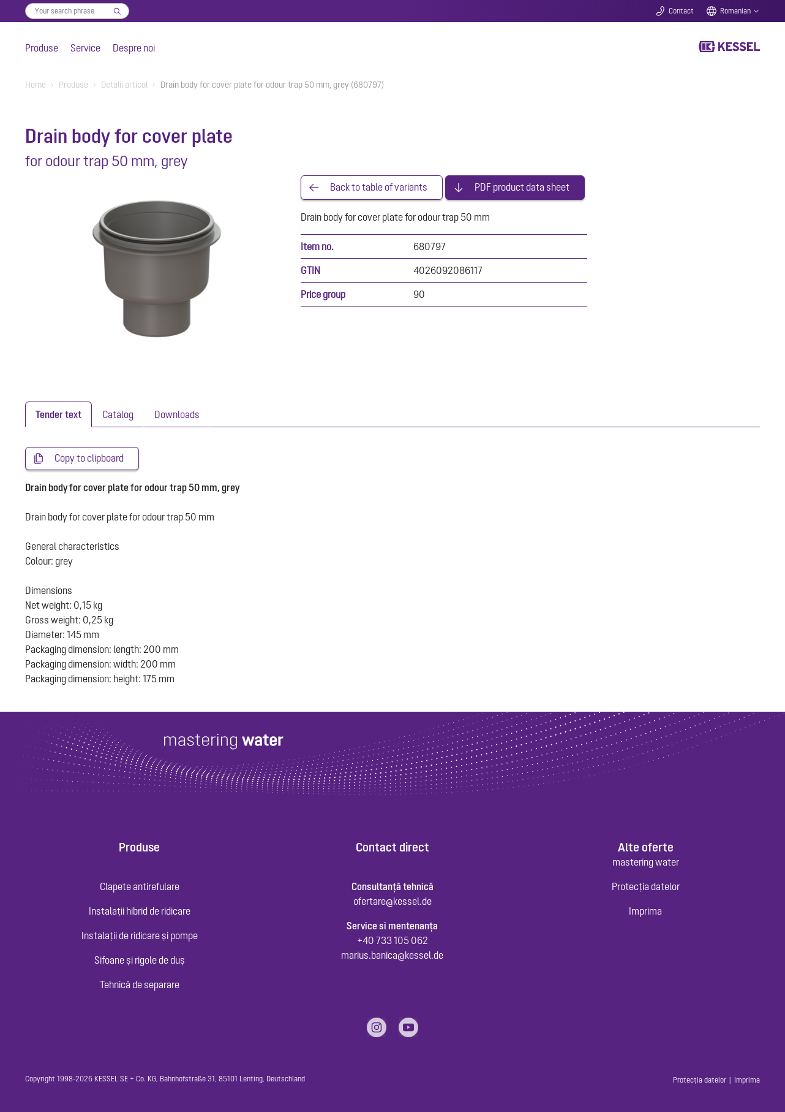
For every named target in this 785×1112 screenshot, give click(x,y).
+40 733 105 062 (392, 940)
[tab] (58, 414)
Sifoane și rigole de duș (139, 959)
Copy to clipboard (89, 458)
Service (85, 47)
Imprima (645, 910)
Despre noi (134, 47)
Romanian (735, 11)
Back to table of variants (378, 187)
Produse (41, 47)
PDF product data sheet (522, 187)
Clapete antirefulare (139, 886)
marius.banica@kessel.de (392, 955)
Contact (681, 11)
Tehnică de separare (139, 984)
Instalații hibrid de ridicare (139, 910)
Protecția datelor (646, 886)
